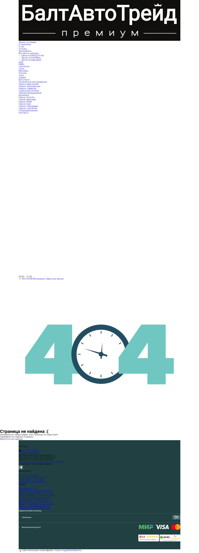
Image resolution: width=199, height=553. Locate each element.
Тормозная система (29, 90)
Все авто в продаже (29, 475)
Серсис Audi (25, 104)
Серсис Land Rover (28, 108)
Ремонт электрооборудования (34, 506)
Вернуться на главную (11, 439)
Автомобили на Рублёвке (31, 479)
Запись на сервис (28, 42)
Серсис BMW (25, 101)
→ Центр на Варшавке (30, 60)
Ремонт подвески (27, 88)
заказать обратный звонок (50, 278)
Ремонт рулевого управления (34, 499)
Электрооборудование (30, 93)
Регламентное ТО (27, 488)
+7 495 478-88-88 (27, 278)
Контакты (24, 112)
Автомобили (25, 51)
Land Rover (24, 66)
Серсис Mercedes (27, 99)
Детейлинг (24, 95)
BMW (21, 64)
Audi (21, 62)
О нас (21, 46)
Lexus (21, 68)
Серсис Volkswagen (28, 106)
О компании (25, 44)
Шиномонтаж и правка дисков (34, 508)
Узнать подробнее (63, 550)
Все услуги (24, 79)
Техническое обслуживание (33, 82)
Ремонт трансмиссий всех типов (35, 493)
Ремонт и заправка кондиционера (36, 504)
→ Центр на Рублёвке (30, 57)
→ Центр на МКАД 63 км (31, 55)
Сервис (23, 77)
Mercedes (23, 71)
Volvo (21, 75)
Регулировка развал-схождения (35, 497)
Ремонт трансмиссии (29, 86)
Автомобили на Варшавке (32, 482)
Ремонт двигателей (28, 84)
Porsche (23, 73)
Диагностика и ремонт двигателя (36, 490)
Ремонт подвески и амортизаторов (36, 495)
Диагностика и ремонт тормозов (35, 502)
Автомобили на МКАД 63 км (33, 477)
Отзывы (23, 49)
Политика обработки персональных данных (41, 461)
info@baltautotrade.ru (29, 453)
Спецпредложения (28, 110)
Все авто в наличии (28, 53)
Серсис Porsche (26, 97)
